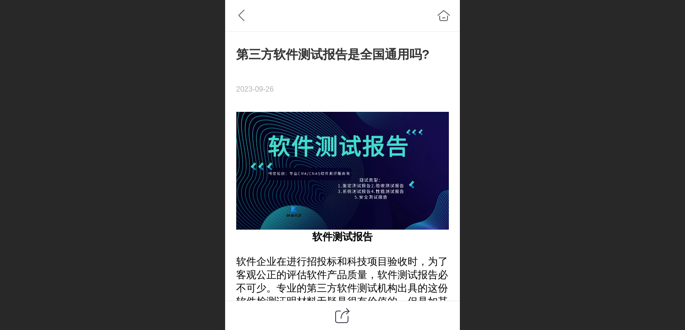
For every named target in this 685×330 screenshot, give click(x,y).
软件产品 (327, 274)
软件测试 (332, 236)
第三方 (322, 288)
